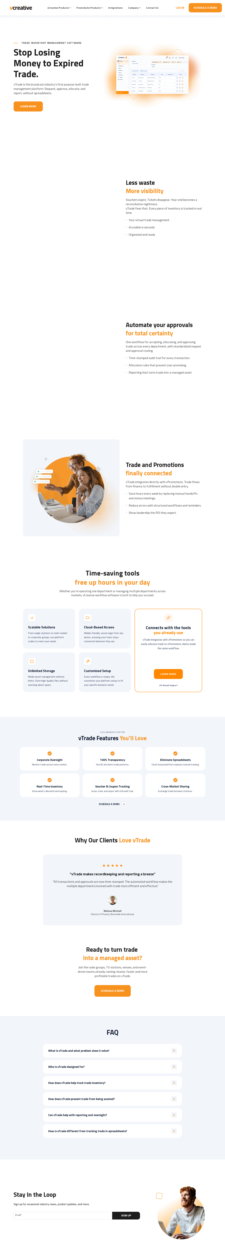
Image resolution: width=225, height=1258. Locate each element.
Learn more (168, 674)
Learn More (28, 106)
